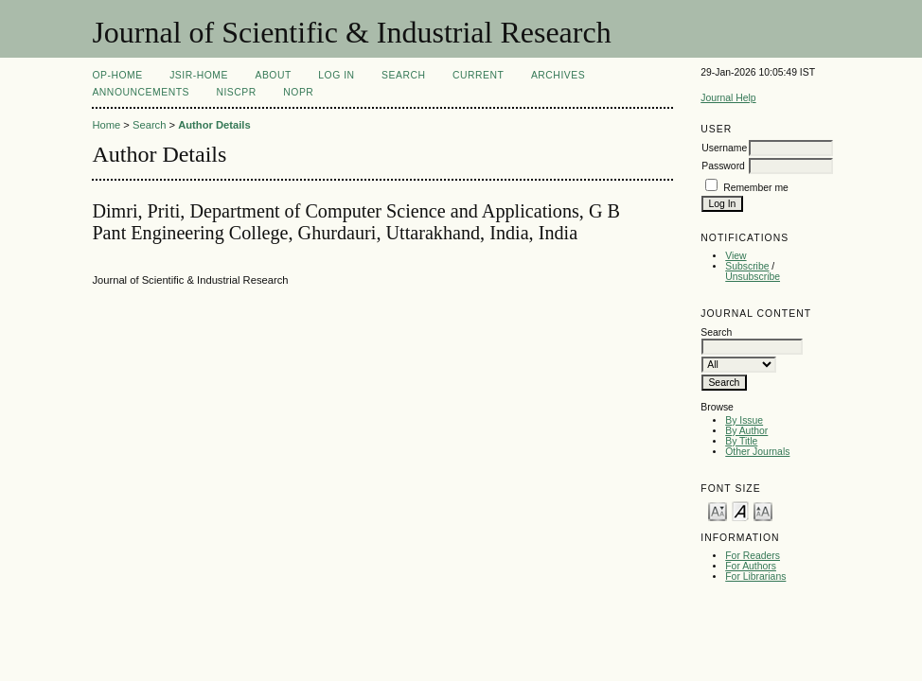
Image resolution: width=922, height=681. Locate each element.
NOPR (298, 92)
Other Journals (757, 451)
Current (478, 75)
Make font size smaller (717, 510)
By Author (746, 431)
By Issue (744, 420)
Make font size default (740, 510)
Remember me (756, 188)
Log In (336, 75)
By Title (741, 441)
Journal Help (727, 98)
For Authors (750, 566)
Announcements (140, 92)
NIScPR (236, 92)
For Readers (752, 555)
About (273, 75)
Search (403, 75)
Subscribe (747, 266)
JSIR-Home (198, 75)
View (735, 256)
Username (724, 148)
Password (723, 166)
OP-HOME (117, 75)
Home (106, 125)
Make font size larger (763, 510)
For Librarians (755, 576)
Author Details (214, 125)
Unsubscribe (752, 276)
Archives (558, 75)
